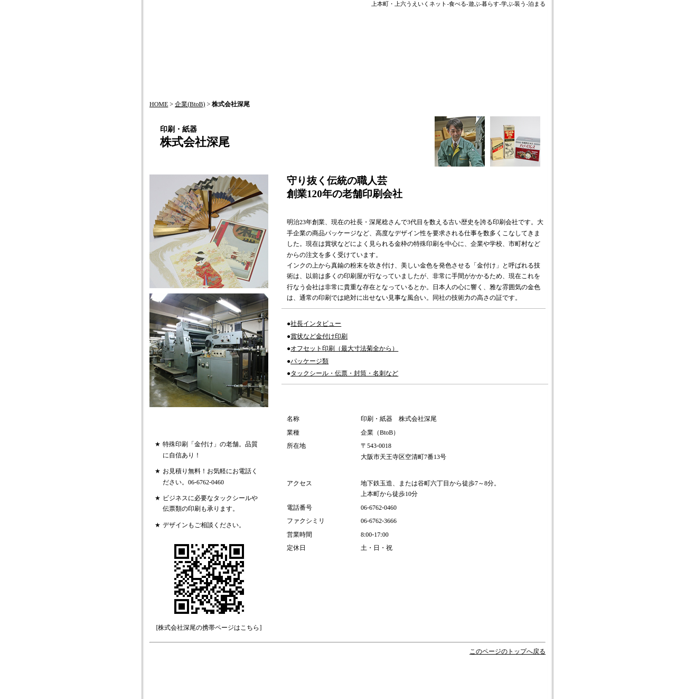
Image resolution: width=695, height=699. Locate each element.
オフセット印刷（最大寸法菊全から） (344, 348)
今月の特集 (356, 672)
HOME (158, 104)
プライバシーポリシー (243, 693)
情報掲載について (318, 683)
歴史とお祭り (400, 672)
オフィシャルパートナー (466, 672)
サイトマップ (373, 683)
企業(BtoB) (190, 104)
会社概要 (222, 683)
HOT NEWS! (313, 672)
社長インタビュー (315, 323)
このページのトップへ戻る (507, 651)
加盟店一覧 (301, 693)
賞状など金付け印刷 (319, 336)
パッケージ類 (309, 361)
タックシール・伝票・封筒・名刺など (344, 373)
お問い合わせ (263, 683)
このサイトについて (432, 683)
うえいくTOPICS (261, 672)
